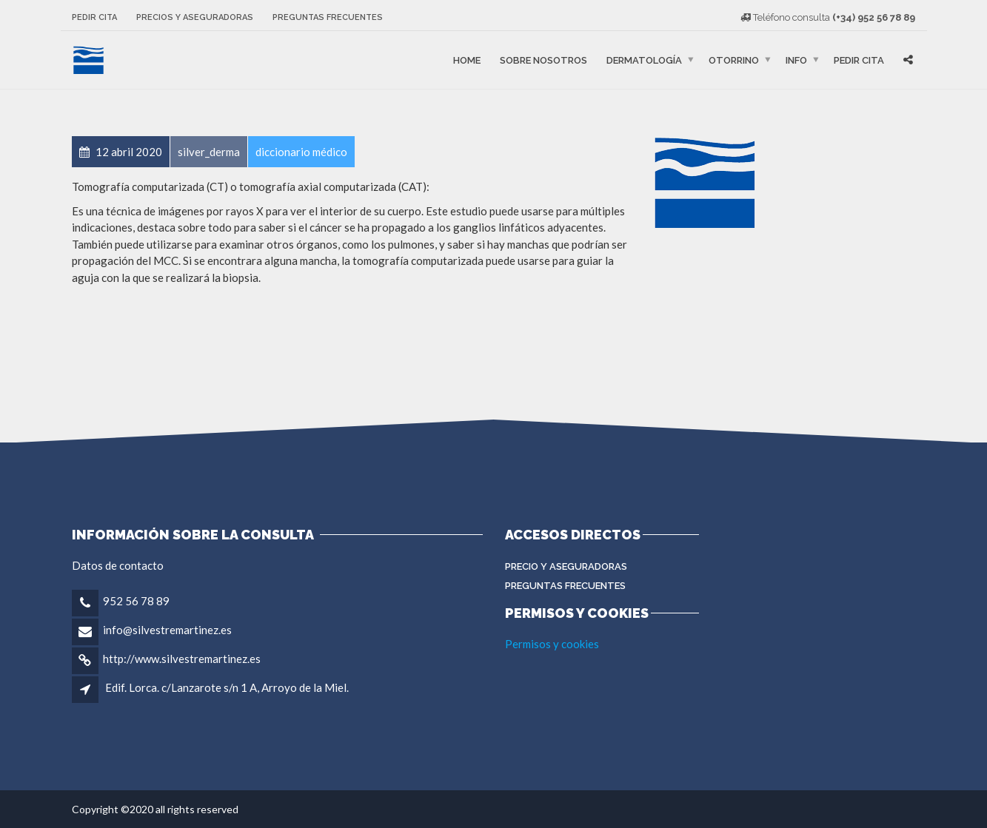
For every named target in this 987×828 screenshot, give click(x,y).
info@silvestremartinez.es (167, 629)
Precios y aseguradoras (194, 17)
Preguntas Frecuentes (565, 585)
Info (796, 59)
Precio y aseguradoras (566, 566)
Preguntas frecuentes (327, 17)
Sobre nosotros (543, 59)
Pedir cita (94, 17)
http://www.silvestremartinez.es (182, 658)
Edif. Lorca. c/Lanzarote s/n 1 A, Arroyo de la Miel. (227, 687)
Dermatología (644, 59)
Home (467, 59)
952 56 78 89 (136, 600)
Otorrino (734, 59)
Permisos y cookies (552, 643)
